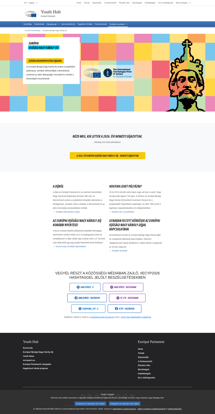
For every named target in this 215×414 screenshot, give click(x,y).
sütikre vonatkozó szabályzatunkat (151, 411)
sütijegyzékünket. (175, 411)
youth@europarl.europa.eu (102, 317)
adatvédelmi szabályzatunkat (124, 411)
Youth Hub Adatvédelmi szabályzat (136, 317)
